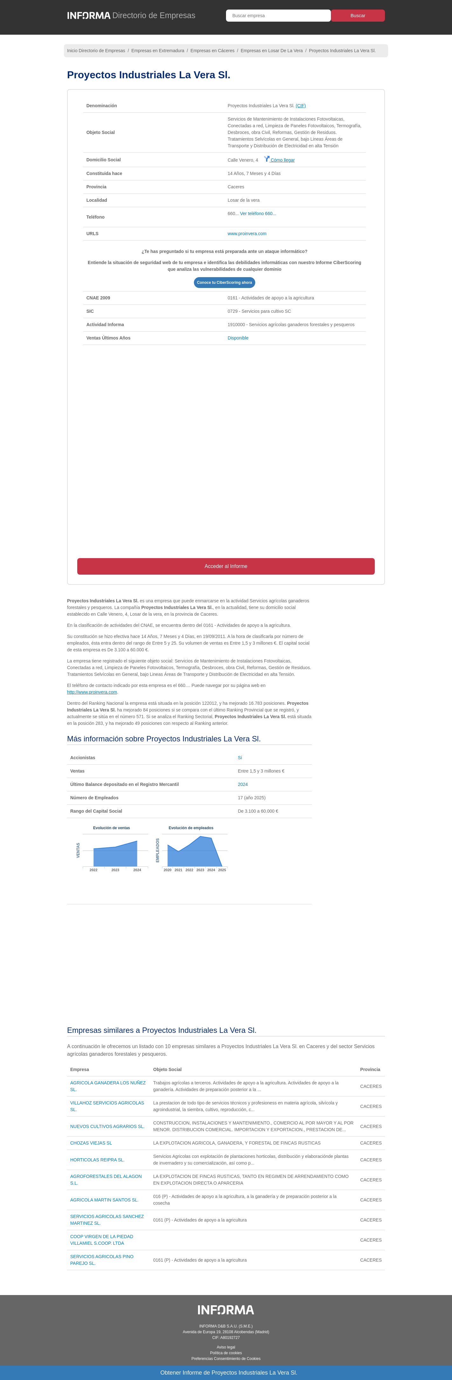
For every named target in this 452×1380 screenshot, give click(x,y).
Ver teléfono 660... (258, 213)
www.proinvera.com (247, 233)
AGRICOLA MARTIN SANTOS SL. (104, 1199)
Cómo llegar (279, 160)
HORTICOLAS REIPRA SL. (97, 1159)
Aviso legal (226, 1347)
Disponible (238, 337)
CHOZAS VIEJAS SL (91, 1142)
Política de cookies (226, 1353)
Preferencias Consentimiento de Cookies (225, 1358)
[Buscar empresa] (278, 16)
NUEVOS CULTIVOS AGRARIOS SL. (107, 1126)
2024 (243, 784)
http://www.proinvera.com (92, 692)
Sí (240, 757)
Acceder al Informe (226, 566)
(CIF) (301, 105)
